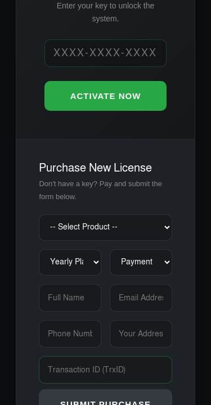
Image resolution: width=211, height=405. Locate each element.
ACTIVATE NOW (105, 96)
